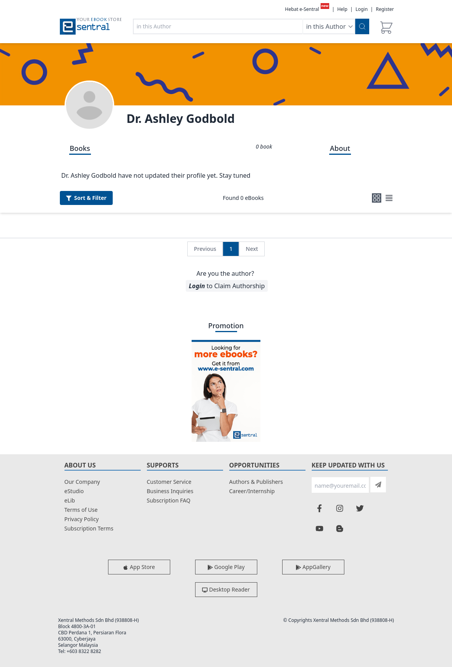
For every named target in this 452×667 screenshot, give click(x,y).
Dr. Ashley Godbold (181, 118)
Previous (205, 248)
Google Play (226, 567)
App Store (139, 567)
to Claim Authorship (227, 286)
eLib (70, 500)
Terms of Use (81, 509)
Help (342, 9)
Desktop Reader (226, 589)
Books (80, 148)
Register (385, 9)
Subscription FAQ (168, 500)
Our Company (82, 481)
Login (362, 9)
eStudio (74, 491)
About (340, 148)
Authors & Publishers (256, 481)
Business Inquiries (170, 491)
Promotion (226, 325)
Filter (86, 197)
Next (252, 248)
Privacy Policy (82, 519)
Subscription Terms (89, 528)
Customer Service (169, 481)
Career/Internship (252, 491)
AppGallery (313, 567)
